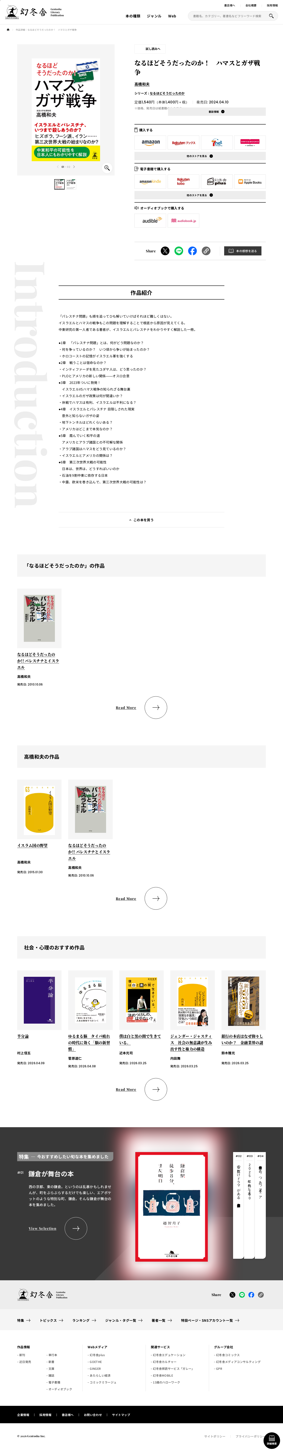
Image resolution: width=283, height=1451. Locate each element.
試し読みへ (153, 49)
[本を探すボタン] (271, 16)
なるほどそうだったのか (167, 93)
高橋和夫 (142, 84)
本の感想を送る (246, 251)
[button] (59, 184)
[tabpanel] (112, 1205)
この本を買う (143, 519)
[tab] (238, 1205)
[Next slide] (74, 166)
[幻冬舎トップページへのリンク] (34, 16)
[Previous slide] (58, 166)
